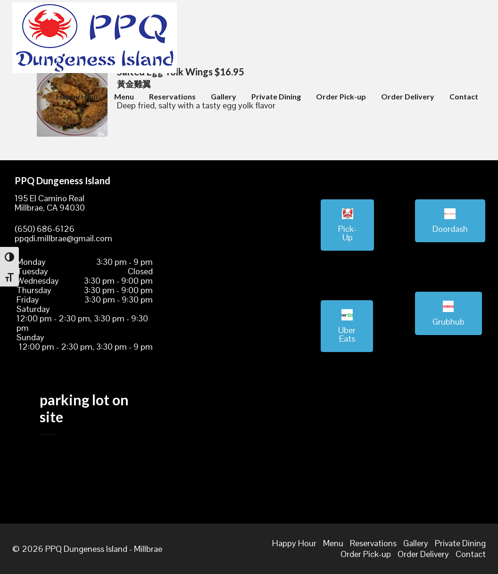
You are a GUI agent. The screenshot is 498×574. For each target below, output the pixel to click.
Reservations (172, 96)
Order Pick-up (341, 96)
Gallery (223, 96)
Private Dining (276, 96)
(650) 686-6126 (45, 228)
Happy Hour (77, 96)
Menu (124, 96)
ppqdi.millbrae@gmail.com (63, 238)
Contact (463, 96)
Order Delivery (407, 96)
